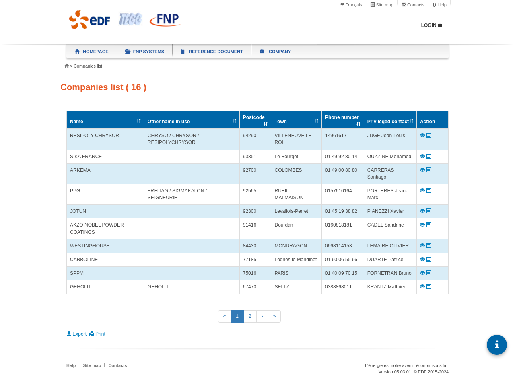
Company (275, 51)
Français (351, 4)
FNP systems (145, 51)
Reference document (212, 51)
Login (432, 25)
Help (440, 4)
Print (97, 334)
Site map (381, 4)
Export (77, 334)
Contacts (413, 4)
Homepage (92, 51)
